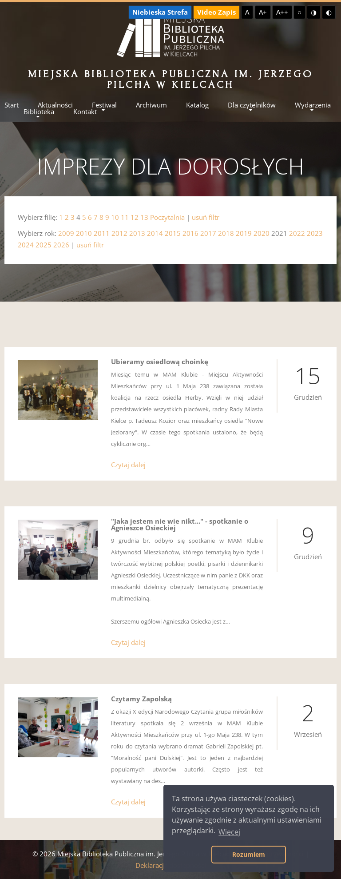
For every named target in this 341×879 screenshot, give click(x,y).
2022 (297, 233)
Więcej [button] (229, 832)
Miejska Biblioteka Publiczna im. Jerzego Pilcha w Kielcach (170, 79)
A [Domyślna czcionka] (247, 12)
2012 (119, 233)
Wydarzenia (313, 105)
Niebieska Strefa (160, 12)
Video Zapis (216, 12)
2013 (137, 233)
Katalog (197, 105)
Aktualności (55, 105)
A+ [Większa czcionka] (263, 12)
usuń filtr (205, 217)
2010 (84, 233)
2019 (244, 233)
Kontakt (85, 111)
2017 (208, 233)
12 (135, 217)
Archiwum (151, 105)
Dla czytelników (252, 105)
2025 (44, 244)
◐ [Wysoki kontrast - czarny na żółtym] (329, 12)
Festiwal (104, 105)
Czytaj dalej (128, 464)
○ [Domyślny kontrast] (299, 12)
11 (125, 217)
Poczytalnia (167, 217)
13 (144, 217)
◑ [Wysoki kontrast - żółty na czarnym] (314, 12)
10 (115, 217)
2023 (315, 233)
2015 (173, 233)
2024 (26, 244)
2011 (102, 233)
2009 (66, 233)
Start (11, 105)
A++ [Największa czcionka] (282, 12)
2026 (61, 244)
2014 (155, 233)
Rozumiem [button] (248, 854)
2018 (226, 233)
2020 (262, 233)
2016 (190, 233)
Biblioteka (39, 111)
